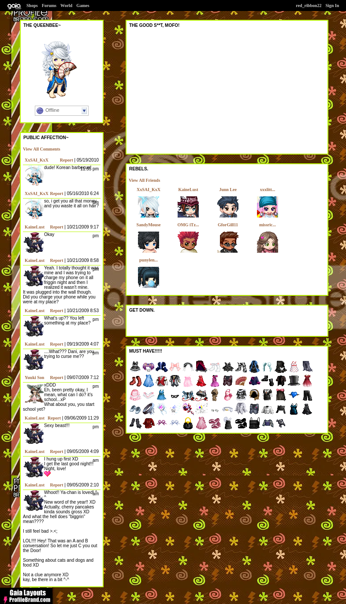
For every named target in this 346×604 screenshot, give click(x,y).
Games (82, 5)
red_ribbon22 (308, 5)
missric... (267, 224)
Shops (32, 5)
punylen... (148, 260)
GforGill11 (228, 224)
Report (66, 160)
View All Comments (41, 149)
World (66, 5)
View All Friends (144, 180)
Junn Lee (228, 189)
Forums (49, 5)
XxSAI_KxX (36, 160)
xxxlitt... (267, 189)
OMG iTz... (188, 224)
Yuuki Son (34, 377)
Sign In (332, 5)
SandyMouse (148, 224)
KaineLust (35, 227)
